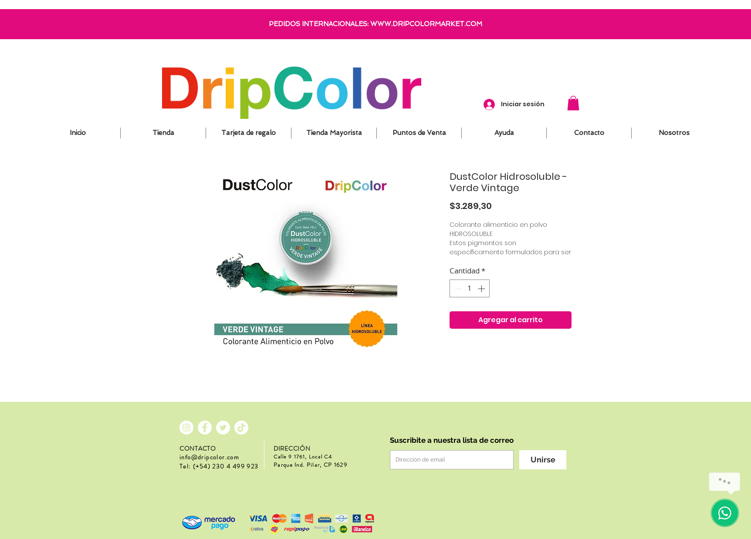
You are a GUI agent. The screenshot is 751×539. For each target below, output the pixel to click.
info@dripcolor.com (209, 457)
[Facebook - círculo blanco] (205, 428)
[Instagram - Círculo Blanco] (186, 428)
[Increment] (482, 288)
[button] (573, 103)
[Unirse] (542, 459)
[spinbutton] (470, 288)
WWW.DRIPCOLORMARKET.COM (426, 24)
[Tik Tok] (241, 428)
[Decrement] (457, 288)
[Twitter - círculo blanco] (223, 428)
